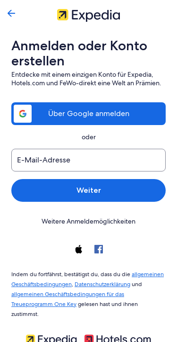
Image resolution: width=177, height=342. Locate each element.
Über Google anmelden (89, 113)
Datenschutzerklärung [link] (99, 282)
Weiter (88, 190)
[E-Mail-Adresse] (88, 160)
